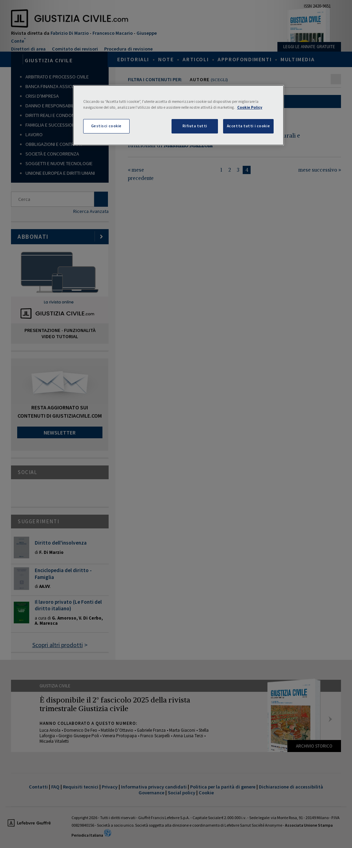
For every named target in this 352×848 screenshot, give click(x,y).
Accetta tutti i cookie (248, 126)
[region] (178, 115)
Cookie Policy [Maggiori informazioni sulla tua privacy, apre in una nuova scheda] (249, 107)
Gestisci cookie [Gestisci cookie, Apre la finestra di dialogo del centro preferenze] (106, 126)
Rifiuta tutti (195, 126)
